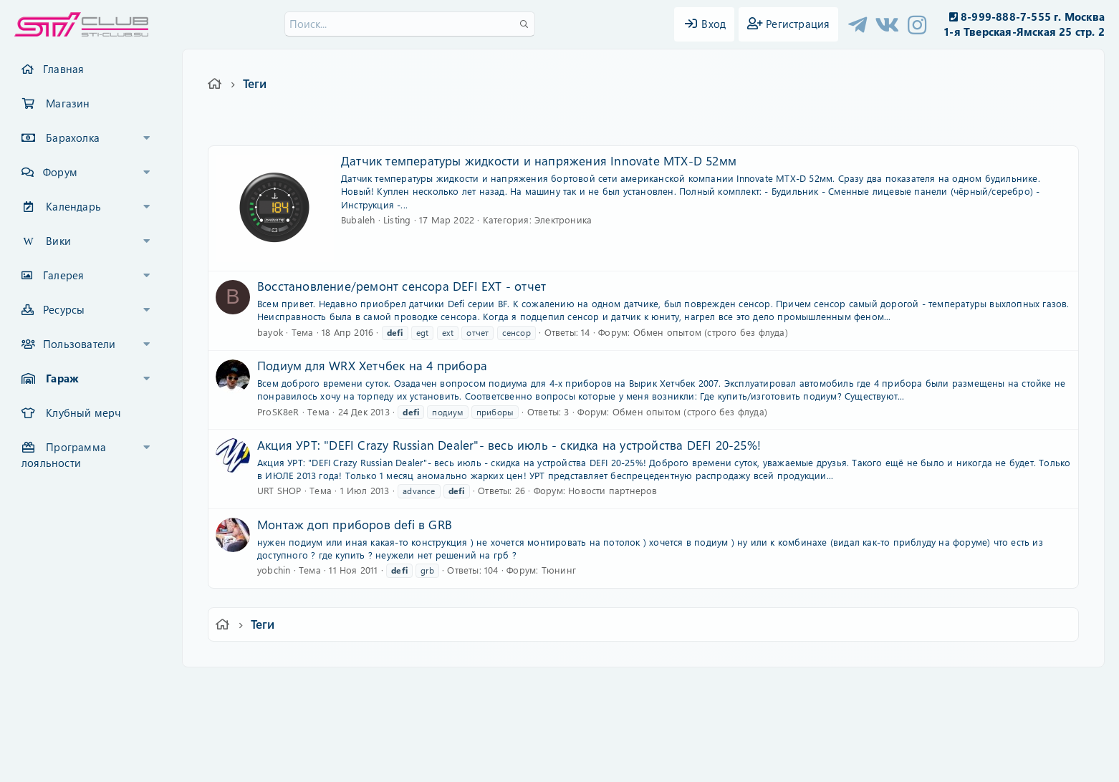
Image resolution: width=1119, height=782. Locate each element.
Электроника (563, 219)
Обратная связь (434, 688)
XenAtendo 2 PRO (504, 740)
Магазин (68, 103)
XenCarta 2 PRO (503, 728)
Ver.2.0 (282, 688)
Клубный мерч (83, 412)
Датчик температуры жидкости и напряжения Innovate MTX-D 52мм (538, 160)
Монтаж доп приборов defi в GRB (354, 524)
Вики (58, 240)
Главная (63, 69)
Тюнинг (559, 570)
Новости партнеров (612, 490)
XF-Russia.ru (65, 718)
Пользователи (79, 344)
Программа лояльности (63, 455)
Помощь (764, 688)
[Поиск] (409, 24)
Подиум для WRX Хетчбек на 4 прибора (372, 365)
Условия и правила (526, 688)
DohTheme (596, 762)
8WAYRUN (625, 728)
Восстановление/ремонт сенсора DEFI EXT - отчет (401, 286)
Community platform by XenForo (559, 707)
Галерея (63, 275)
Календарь (73, 206)
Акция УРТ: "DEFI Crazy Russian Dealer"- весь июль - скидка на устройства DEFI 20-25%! (509, 445)
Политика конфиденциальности (657, 688)
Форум (60, 172)
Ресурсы (64, 309)
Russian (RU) (350, 688)
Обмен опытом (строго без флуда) (710, 332)
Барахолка (73, 137)
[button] (147, 138)
